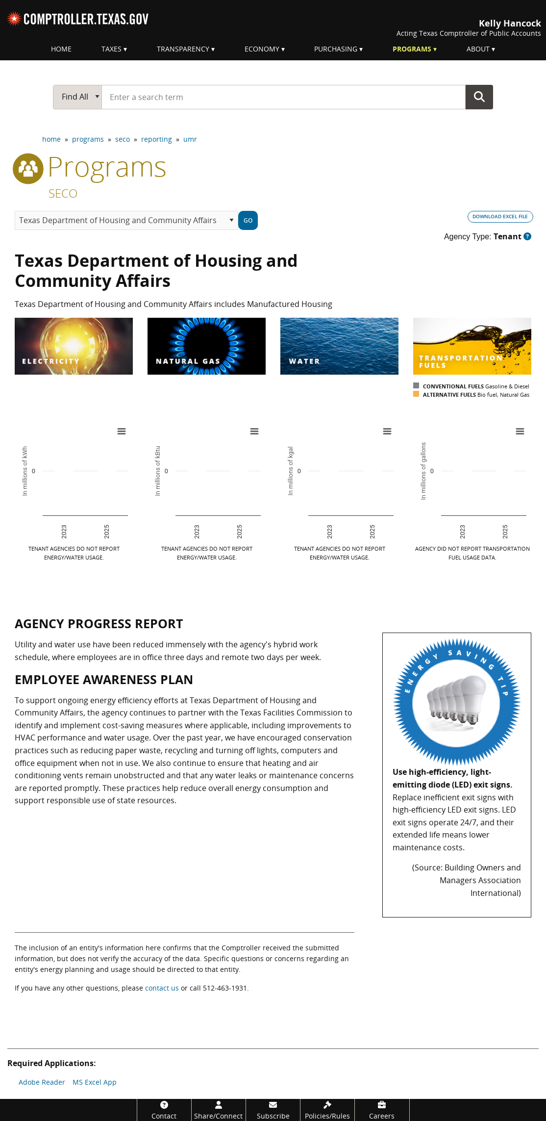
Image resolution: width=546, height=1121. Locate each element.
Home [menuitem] (61, 48)
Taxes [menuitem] (111, 48)
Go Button (479, 96)
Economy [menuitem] (262, 48)
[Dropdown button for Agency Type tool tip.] (527, 236)
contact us (162, 988)
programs (88, 139)
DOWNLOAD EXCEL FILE (500, 216)
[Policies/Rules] (327, 1110)
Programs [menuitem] (412, 48)
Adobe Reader (42, 1082)
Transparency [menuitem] (183, 48)
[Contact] (164, 1110)
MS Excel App (95, 1082)
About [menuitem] (478, 48)
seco (122, 139)
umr (190, 139)
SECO (63, 193)
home (51, 139)
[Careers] (382, 1110)
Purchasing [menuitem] (335, 48)
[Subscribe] (273, 1110)
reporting (156, 139)
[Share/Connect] (219, 1110)
